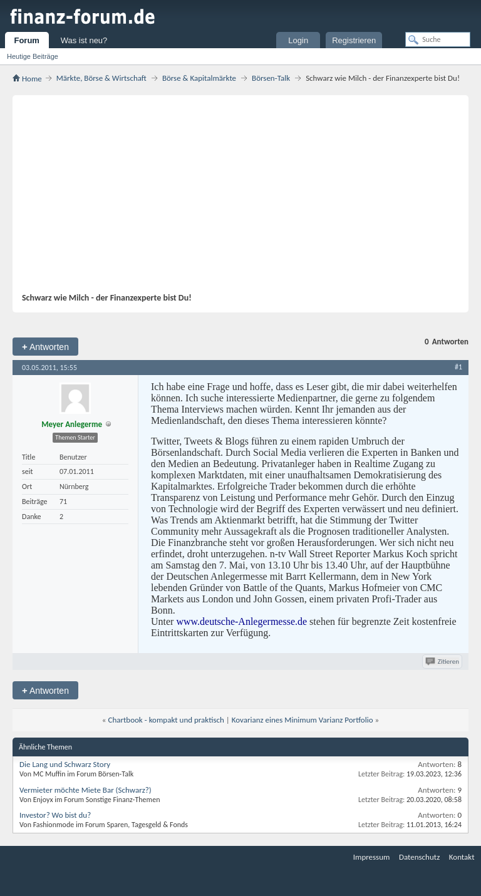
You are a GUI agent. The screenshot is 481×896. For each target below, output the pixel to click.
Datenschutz (419, 857)
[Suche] (437, 39)
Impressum (371, 857)
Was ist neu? (84, 40)
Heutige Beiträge (32, 56)
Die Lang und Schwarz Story (64, 764)
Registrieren (354, 40)
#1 (458, 367)
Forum (26, 40)
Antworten (45, 346)
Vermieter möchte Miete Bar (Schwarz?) (85, 790)
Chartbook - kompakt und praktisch (166, 719)
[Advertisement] (234, 198)
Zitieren (443, 661)
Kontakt (462, 857)
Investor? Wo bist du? (55, 815)
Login (298, 40)
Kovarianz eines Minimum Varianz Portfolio (302, 719)
